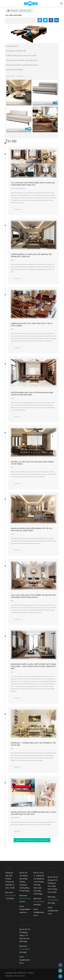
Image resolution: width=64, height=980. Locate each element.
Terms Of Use (20, 976)
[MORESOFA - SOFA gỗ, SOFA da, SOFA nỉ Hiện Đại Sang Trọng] (31, 3)
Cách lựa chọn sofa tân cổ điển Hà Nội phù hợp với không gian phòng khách (33, 596)
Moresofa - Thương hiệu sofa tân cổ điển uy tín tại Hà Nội (33, 744)
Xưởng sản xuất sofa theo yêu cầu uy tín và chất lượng (31, 324)
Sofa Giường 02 (39, 104)
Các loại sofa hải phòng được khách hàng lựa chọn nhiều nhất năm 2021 (33, 184)
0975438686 (17, 70)
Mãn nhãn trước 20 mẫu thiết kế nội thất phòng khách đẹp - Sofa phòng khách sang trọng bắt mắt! (33, 666)
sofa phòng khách (19, 188)
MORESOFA (12, 11)
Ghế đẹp (17, 818)
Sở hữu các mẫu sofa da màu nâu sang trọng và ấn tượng (32, 463)
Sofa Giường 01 (13, 131)
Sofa (12, 188)
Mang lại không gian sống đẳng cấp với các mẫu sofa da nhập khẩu (31, 529)
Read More (17, 209)
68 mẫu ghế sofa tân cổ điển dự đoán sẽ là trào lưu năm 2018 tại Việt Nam (33, 813)
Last (46, 840)
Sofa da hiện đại (13, 104)
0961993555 (24, 898)
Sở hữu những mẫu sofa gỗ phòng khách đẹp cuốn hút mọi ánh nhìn (32, 393)
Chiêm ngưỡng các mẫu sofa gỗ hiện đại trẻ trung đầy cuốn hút (31, 255)
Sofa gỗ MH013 (39, 131)
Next (43, 840)
